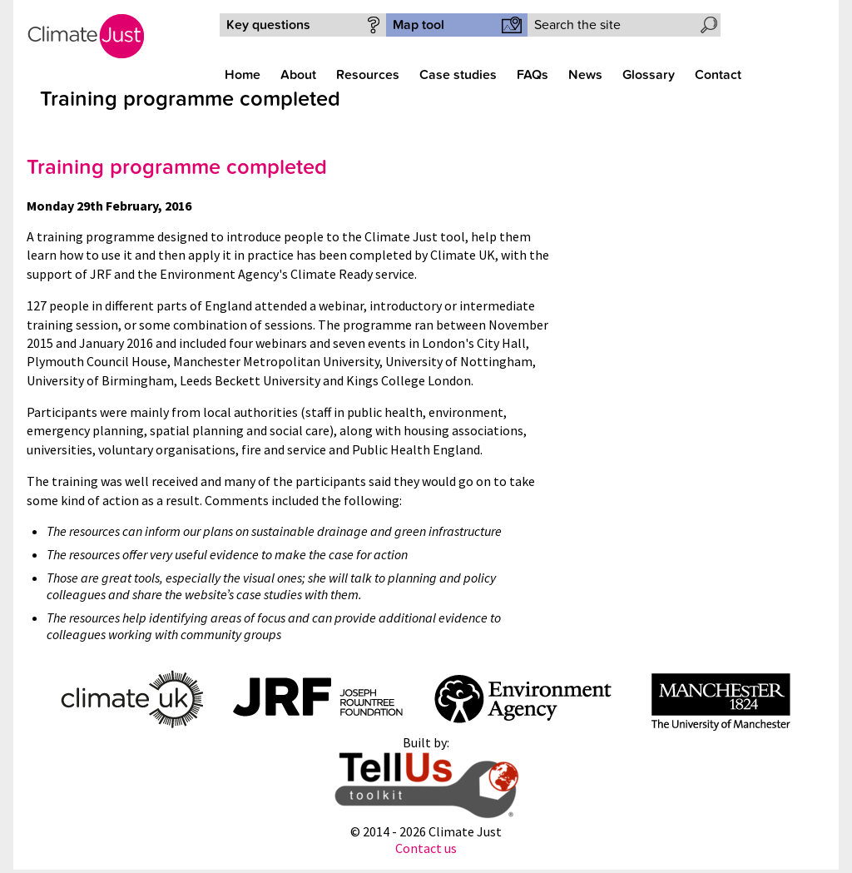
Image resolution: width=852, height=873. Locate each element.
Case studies (458, 75)
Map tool (418, 25)
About (298, 75)
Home (242, 75)
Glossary (648, 75)
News (585, 75)
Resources (367, 75)
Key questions (268, 25)
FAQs (532, 75)
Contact (718, 75)
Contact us (426, 848)
